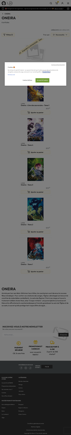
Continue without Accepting (58, 64)
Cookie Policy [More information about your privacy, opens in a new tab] (46, 72)
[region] (35, 74)
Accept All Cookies (42, 80)
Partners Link (11, 74)
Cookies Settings (27, 80)
